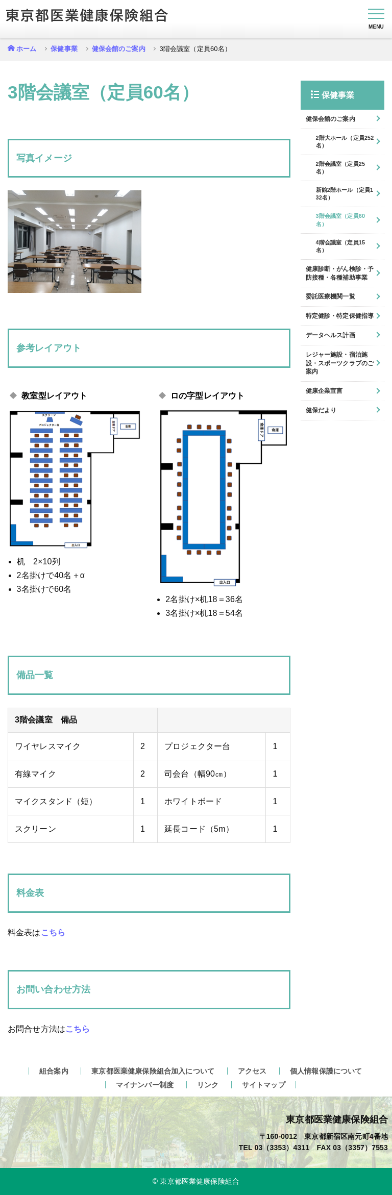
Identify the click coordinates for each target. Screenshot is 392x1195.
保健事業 (64, 49)
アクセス (252, 1071)
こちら (53, 932)
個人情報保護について (326, 1071)
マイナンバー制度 (145, 1084)
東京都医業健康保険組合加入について (152, 1071)
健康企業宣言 (324, 390)
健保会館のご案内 (118, 49)
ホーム (26, 49)
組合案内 (53, 1071)
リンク (207, 1084)
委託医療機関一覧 (330, 296)
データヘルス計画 (330, 335)
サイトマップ (263, 1084)
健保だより (321, 410)
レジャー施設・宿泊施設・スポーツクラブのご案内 (340, 363)
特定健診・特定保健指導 (340, 315)
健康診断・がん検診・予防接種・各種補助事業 (340, 273)
